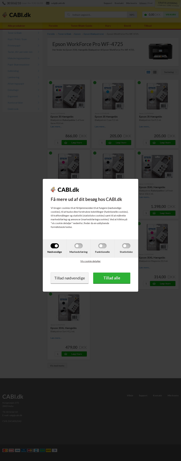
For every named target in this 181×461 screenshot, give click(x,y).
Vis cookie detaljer (90, 261)
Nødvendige (54, 251)
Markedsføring (78, 251)
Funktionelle (102, 251)
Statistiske (126, 251)
